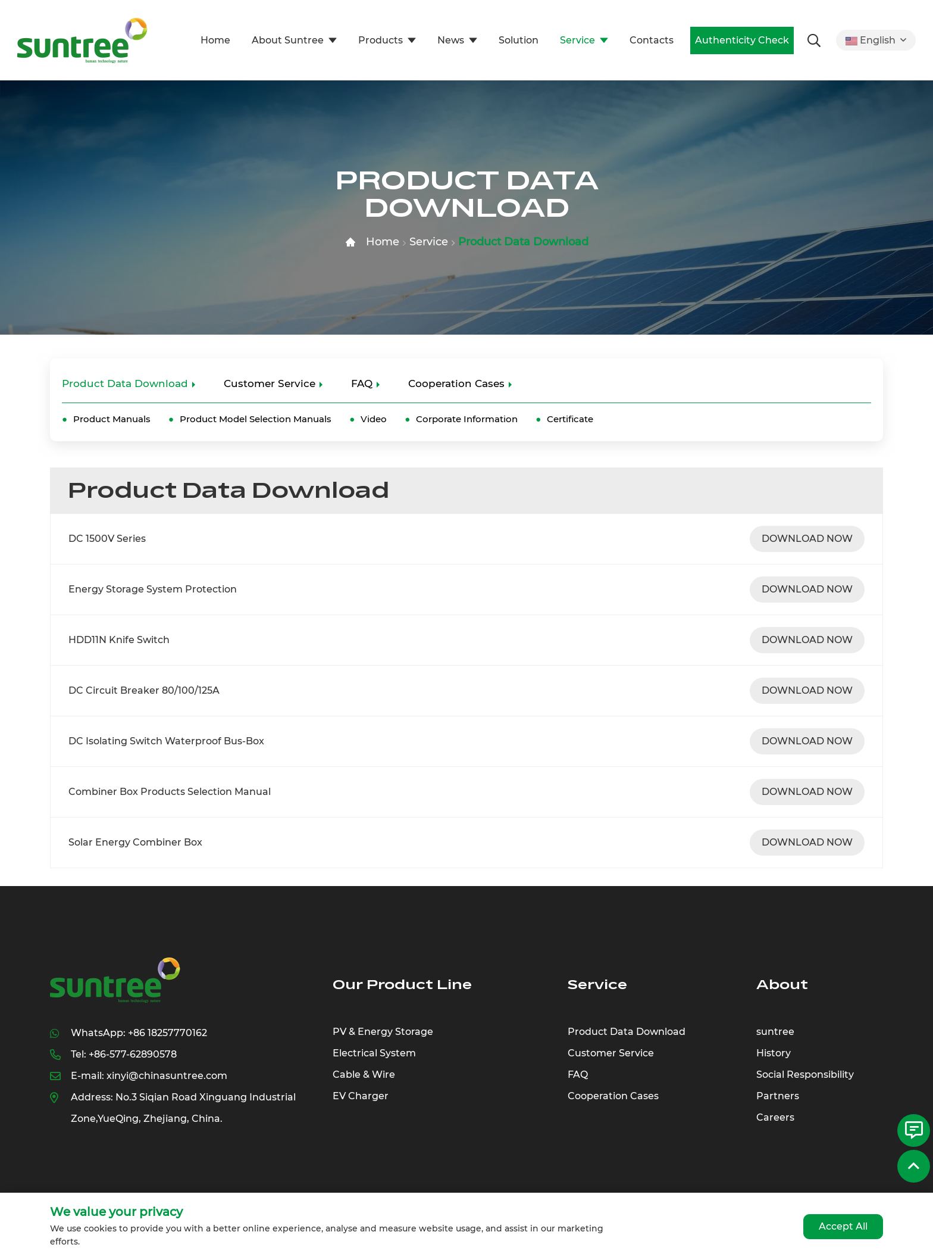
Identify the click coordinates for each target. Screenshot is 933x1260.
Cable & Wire (364, 1074)
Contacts (652, 40)
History (773, 1053)
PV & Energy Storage (383, 1031)
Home (215, 40)
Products (380, 40)
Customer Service (269, 383)
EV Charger (361, 1096)
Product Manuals (112, 419)
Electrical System (374, 1053)
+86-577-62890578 (133, 1054)
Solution (518, 40)
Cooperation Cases (456, 383)
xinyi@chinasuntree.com (167, 1075)
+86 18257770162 (167, 1032)
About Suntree (288, 40)
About (782, 985)
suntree (775, 1031)
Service (577, 40)
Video (374, 419)
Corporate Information (467, 419)
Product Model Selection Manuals (255, 419)
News (450, 40)
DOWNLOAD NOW (807, 538)
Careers (775, 1117)
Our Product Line (402, 985)
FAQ (361, 383)
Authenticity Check (742, 40)
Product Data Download (523, 241)
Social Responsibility (805, 1074)
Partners (777, 1096)
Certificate (570, 419)
